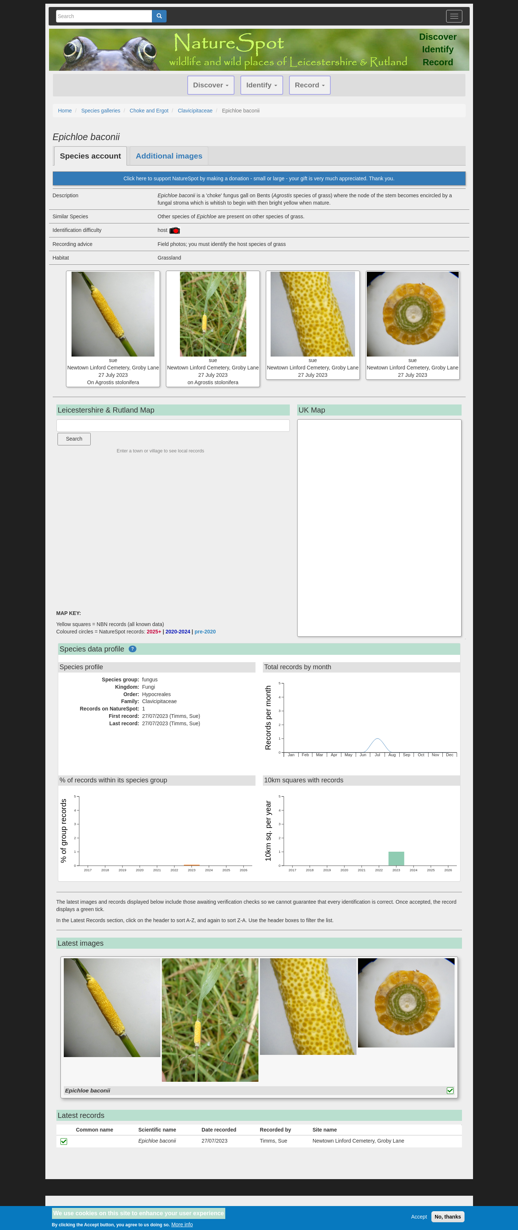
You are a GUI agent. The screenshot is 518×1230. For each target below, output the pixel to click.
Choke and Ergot (149, 111)
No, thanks (448, 1217)
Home (65, 111)
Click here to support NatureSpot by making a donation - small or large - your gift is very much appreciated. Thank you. (259, 178)
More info (182, 1224)
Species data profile (92, 649)
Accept (419, 1217)
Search (74, 439)
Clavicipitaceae (195, 111)
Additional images (169, 156)
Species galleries (100, 111)
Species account (90, 156)
